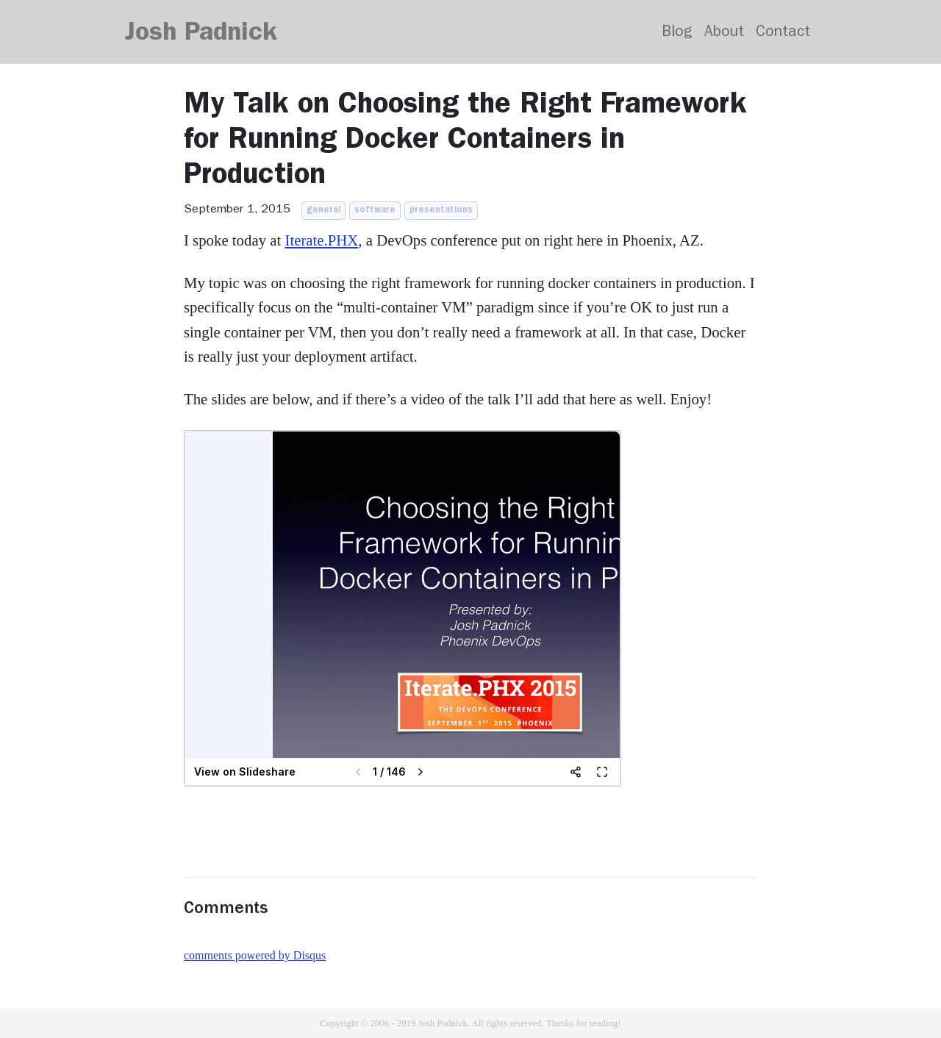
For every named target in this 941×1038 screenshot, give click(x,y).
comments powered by (255, 955)
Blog (677, 33)
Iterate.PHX (321, 240)
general (323, 210)
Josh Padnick (201, 35)
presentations (441, 210)
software (375, 210)
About (724, 33)
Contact (783, 33)
